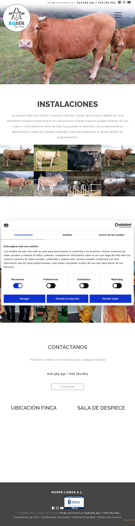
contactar (67, 386)
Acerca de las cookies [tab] (112, 234)
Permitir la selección (67, 298)
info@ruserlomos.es (61, 2)
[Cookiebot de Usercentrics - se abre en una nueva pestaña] (117, 225)
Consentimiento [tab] (23, 234)
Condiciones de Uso (26, 517)
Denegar (24, 298)
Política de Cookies (109, 517)
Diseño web (129, 520)
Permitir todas (110, 298)
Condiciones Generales (55, 517)
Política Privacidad (83, 517)
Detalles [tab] (67, 234)
